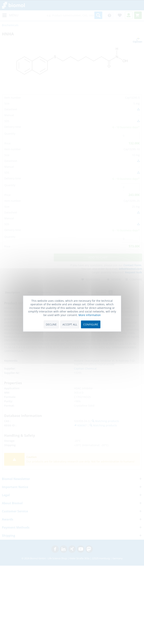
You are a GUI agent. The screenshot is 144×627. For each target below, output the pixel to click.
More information (90, 315)
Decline (51, 324)
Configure (90, 324)
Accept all (69, 324)
